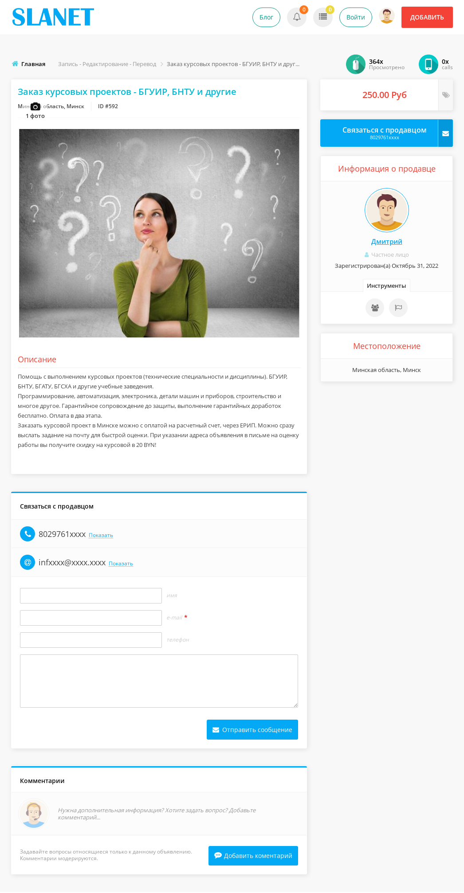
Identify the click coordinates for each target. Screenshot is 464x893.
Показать (101, 536)
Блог (266, 17)
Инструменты (386, 286)
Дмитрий (386, 241)
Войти (355, 17)
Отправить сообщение (252, 730)
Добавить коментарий (253, 857)
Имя (171, 596)
